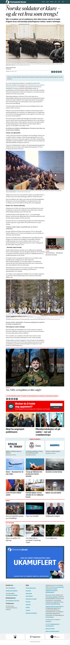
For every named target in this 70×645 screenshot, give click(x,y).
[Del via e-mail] (59, 73)
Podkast (51, 2)
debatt (19, 397)
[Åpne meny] (63, 3)
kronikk (56, 397)
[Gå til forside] (16, 2)
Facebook (28, 603)
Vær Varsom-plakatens (52, 598)
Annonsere (28, 592)
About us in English (50, 630)
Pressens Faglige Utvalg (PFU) (54, 608)
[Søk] (59, 3)
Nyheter (43, 2)
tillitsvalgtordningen (11, 397)
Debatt (47, 2)
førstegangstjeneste (33, 397)
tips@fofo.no (12, 589)
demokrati (24, 397)
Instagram (28, 606)
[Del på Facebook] (52, 73)
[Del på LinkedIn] (56, 73)
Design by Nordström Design (52, 633)
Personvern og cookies (31, 600)
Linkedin (28, 609)
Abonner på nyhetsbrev (31, 614)
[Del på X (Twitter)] (54, 73)
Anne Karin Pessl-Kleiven (11, 596)
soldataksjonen (49, 397)
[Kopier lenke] (61, 73)
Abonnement (29, 595)
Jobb (55, 2)
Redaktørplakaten (50, 594)
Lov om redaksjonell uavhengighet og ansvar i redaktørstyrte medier (55, 590)
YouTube (28, 611)
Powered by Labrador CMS (35, 643)
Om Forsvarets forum (31, 589)
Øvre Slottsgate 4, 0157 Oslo (12, 602)
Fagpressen (48, 623)
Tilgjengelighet (29, 597)
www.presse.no (50, 618)
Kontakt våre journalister (11, 592)
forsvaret (41, 397)
